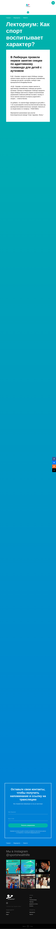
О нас (30, 897)
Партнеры (31, 901)
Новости (25, 17)
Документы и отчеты (33, 903)
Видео (7, 914)
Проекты (31, 914)
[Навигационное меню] (53, 2)
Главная (8, 17)
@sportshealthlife (18, 855)
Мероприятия (32, 912)
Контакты (31, 906)
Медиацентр (16, 17)
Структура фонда (33, 899)
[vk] (28, 12)
